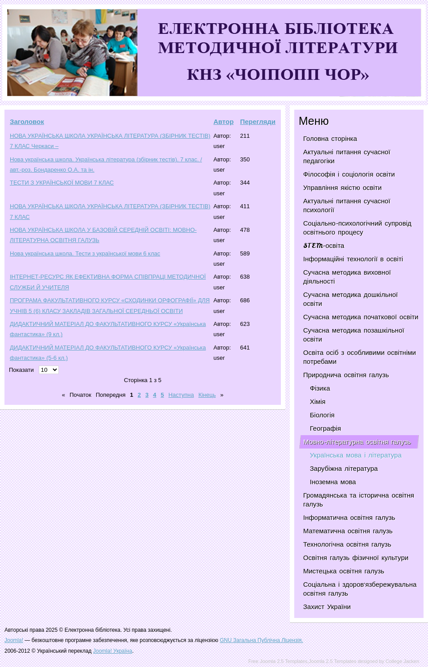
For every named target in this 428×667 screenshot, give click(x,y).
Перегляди (258, 121)
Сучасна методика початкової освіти (360, 317)
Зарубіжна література (344, 468)
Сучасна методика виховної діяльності (347, 277)
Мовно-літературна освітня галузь (357, 441)
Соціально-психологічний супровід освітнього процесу (357, 228)
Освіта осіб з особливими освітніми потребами (359, 357)
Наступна (181, 394)
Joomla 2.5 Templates (333, 661)
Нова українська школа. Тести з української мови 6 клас (85, 253)
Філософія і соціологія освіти (349, 174)
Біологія (322, 415)
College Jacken (402, 661)
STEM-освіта (323, 245)
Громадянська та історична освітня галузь (358, 500)
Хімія (317, 401)
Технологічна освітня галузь (347, 544)
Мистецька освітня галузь (343, 571)
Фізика (320, 388)
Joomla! (13, 640)
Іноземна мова (333, 482)
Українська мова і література (356, 455)
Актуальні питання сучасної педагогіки (346, 156)
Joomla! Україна (112, 651)
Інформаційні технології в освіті (353, 259)
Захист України (327, 606)
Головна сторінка (330, 138)
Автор (224, 121)
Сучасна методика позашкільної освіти (353, 335)
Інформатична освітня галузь (349, 517)
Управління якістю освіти (342, 187)
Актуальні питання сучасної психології (346, 205)
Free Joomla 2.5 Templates (277, 661)
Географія (325, 428)
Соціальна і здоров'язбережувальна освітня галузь (359, 589)
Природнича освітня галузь (346, 375)
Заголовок (27, 121)
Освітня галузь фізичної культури (355, 557)
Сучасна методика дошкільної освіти (350, 299)
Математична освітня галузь (348, 531)
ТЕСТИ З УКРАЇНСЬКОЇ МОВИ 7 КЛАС (62, 182)
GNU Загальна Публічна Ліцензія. (261, 640)
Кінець (207, 394)
